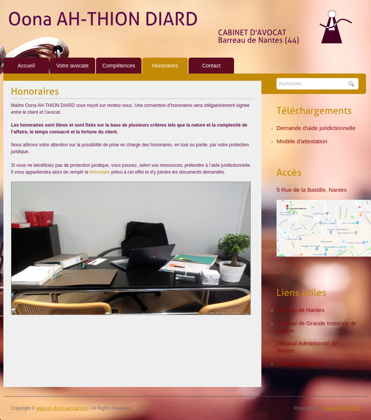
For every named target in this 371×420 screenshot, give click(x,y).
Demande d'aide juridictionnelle (316, 128)
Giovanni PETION (342, 408)
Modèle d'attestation (302, 141)
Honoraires (165, 66)
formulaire (100, 172)
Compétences (118, 66)
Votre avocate (72, 66)
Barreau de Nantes (300, 310)
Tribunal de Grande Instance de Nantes (316, 327)
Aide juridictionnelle (301, 363)
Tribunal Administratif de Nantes (307, 347)
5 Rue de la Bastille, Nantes (312, 189)
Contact (211, 66)
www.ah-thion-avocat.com (62, 408)
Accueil (26, 66)
